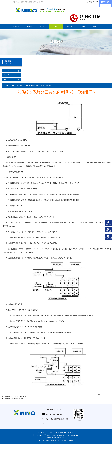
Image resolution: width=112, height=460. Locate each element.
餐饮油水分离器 (57, 440)
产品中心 (29, 26)
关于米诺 (42, 26)
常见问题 (6, 79)
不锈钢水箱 (65, 440)
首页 (13, 85)
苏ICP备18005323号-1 (73, 435)
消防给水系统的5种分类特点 (14, 398)
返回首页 (89, 2)
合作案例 (82, 26)
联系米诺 (96, 26)
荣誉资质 (69, 26)
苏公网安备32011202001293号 (56, 438)
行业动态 (6, 75)
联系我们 (95, 2)
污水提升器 (48, 440)
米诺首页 (16, 26)
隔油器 (71, 440)
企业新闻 (6, 71)
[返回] (98, 394)
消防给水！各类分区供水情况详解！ (17, 396)
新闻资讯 (56, 26)
